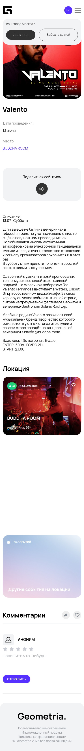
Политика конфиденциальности (42, 736)
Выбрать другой (58, 34)
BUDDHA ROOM (15, 148)
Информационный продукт (42, 732)
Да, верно (20, 34)
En (68, 10)
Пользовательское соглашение (42, 728)
